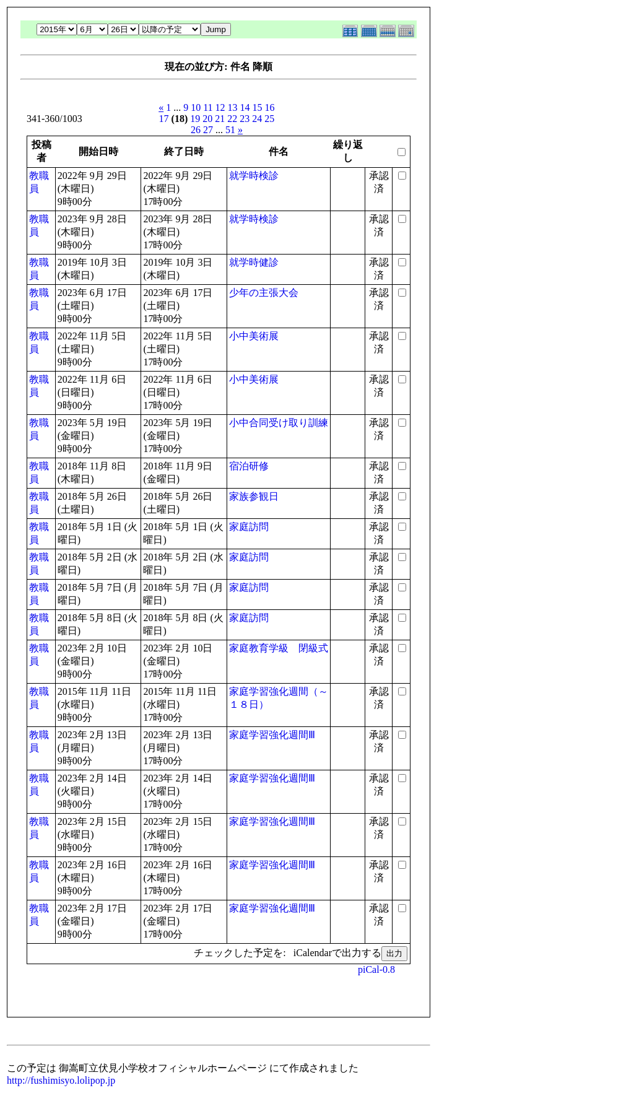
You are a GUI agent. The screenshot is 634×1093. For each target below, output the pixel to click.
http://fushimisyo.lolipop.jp (61, 1080)
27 (208, 129)
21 (220, 118)
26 (196, 129)
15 (258, 107)
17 (164, 118)
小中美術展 (254, 336)
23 (245, 118)
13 (233, 107)
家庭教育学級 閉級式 (278, 648)
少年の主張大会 (263, 292)
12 (220, 107)
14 (245, 107)
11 (207, 107)
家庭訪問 (249, 526)
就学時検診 (254, 175)
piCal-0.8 (376, 969)
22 (232, 118)
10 (196, 107)
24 (257, 118)
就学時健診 (254, 262)
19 (195, 118)
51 (230, 129)
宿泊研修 (249, 466)
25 (269, 118)
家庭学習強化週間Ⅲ (272, 734)
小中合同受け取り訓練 (278, 422)
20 (207, 118)
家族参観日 (254, 496)
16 (270, 107)
